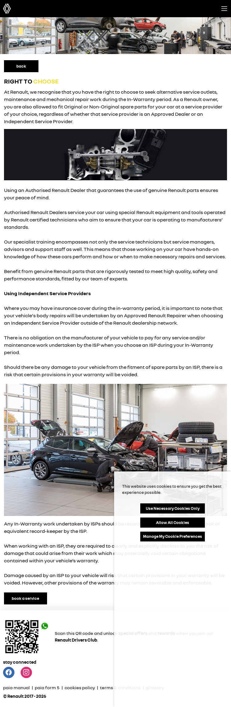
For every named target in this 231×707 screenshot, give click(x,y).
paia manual (17, 687)
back (21, 66)
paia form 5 (47, 687)
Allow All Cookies (172, 522)
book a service (25, 598)
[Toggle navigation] (224, 8)
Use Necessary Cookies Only (173, 508)
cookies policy (80, 687)
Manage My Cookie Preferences (172, 536)
